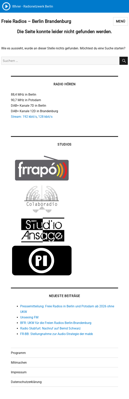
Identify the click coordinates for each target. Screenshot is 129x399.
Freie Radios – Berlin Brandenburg (36, 21)
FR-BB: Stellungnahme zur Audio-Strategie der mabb (56, 334)
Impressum (19, 372)
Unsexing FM (29, 317)
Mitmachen (19, 362)
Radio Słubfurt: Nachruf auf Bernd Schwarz (50, 328)
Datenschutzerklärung (26, 382)
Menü (120, 21)
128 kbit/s (45, 117)
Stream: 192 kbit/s (24, 117)
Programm (18, 353)
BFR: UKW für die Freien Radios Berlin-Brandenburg (55, 323)
